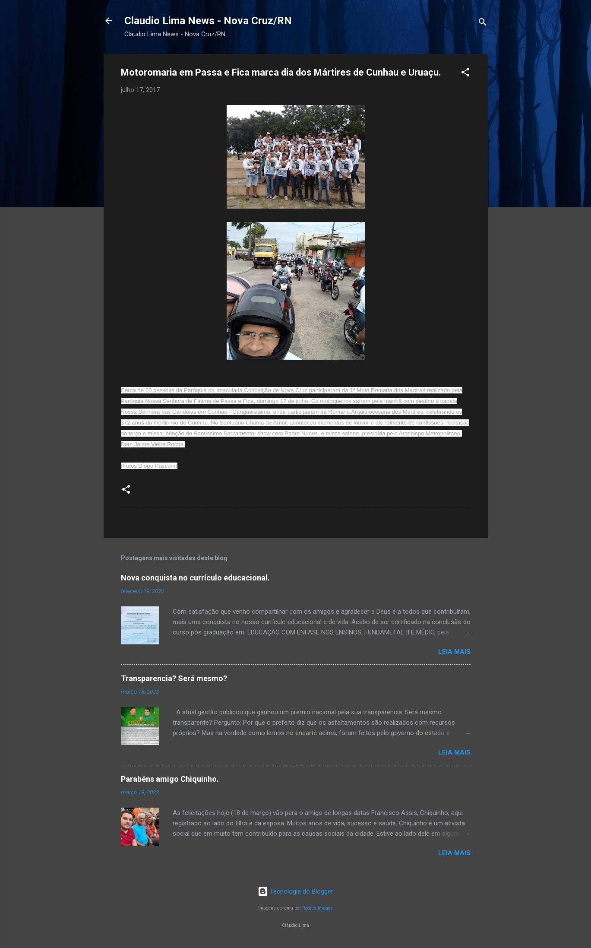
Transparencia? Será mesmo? (174, 678)
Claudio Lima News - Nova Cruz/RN (208, 21)
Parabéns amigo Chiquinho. (170, 778)
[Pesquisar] (482, 23)
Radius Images (317, 908)
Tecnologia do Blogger (295, 891)
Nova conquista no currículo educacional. (195, 577)
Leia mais (454, 652)
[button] (465, 73)
